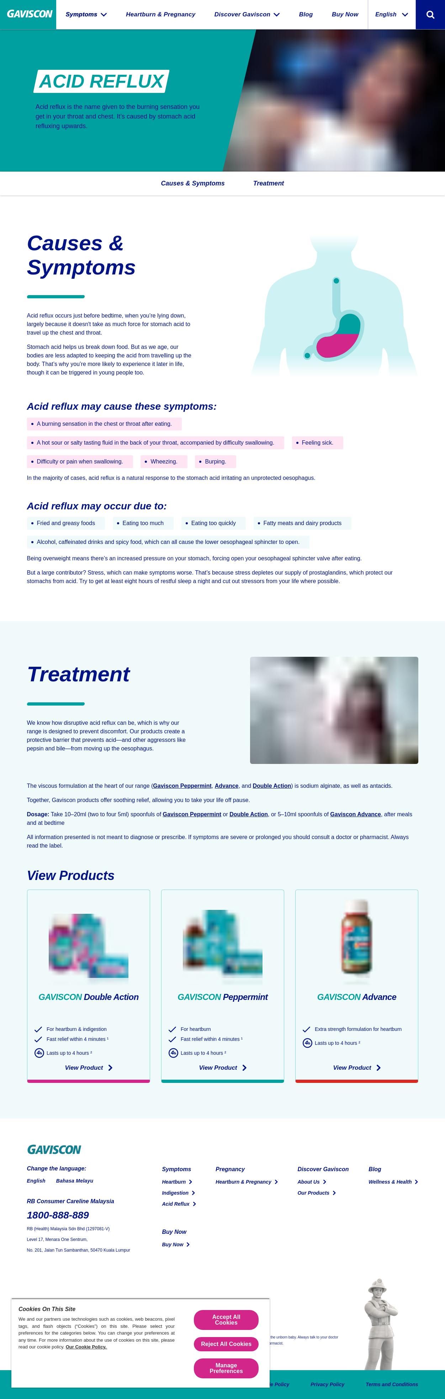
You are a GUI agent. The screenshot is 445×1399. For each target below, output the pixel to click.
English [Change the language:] (391, 14)
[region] (140, 1343)
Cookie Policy (272, 1384)
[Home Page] (28, 15)
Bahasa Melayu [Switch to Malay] (74, 1181)
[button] (193, 183)
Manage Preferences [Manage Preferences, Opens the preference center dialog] (226, 1368)
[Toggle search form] (430, 14)
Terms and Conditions (392, 1384)
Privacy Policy (327, 1384)
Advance (227, 786)
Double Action (272, 786)
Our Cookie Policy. (86, 1347)
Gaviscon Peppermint (182, 786)
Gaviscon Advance (355, 814)
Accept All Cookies (226, 1320)
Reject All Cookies (226, 1344)
